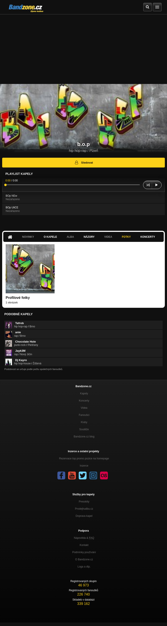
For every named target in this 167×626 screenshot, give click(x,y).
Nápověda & (84, 537)
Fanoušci (84, 415)
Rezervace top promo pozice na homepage (84, 458)
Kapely (84, 393)
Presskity (84, 501)
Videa (108, 236)
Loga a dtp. (83, 566)
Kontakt (84, 545)
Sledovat (83, 162)
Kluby (84, 422)
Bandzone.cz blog (84, 436)
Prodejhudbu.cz (84, 508)
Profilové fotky (18, 298)
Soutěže (84, 429)
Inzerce (84, 465)
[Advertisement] (83, 47)
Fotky (126, 236)
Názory (89, 236)
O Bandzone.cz (84, 559)
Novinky (28, 236)
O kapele (50, 236)
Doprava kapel (84, 515)
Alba (70, 236)
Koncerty (147, 236)
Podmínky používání (84, 552)
